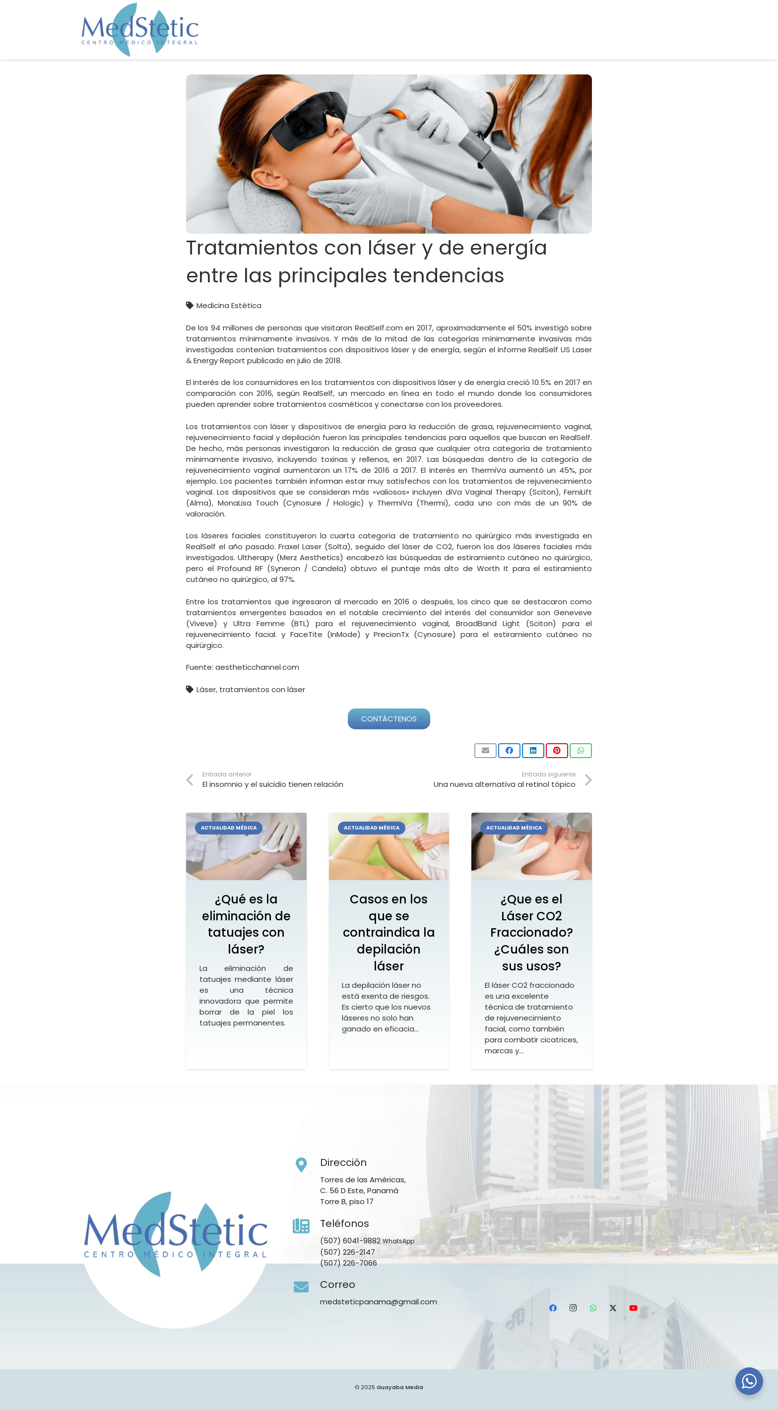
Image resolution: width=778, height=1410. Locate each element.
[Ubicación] (690, 42)
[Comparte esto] (509, 750)
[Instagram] (612, 42)
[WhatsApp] (631, 42)
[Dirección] (306, 1165)
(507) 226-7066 (348, 1263)
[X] (651, 42)
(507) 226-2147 (347, 1252)
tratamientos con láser (262, 689)
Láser (206, 689)
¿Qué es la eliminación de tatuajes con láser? (246, 924)
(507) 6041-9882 (350, 1240)
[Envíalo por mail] (485, 750)
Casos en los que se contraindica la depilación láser (389, 932)
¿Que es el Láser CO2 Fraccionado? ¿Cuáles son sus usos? (531, 932)
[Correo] (306, 1287)
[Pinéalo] (557, 750)
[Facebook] (592, 42)
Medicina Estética (228, 305)
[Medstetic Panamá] (139, 29)
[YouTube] (670, 42)
